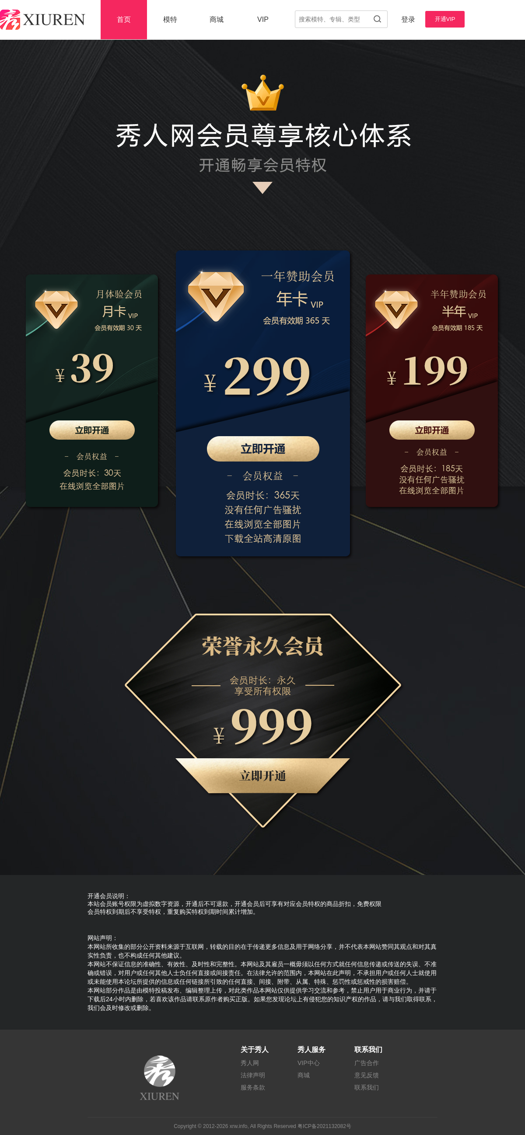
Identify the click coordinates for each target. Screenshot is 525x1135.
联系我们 (366, 1087)
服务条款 (253, 1087)
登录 (408, 19)
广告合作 (366, 1062)
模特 (170, 19)
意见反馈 (366, 1075)
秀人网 (250, 1062)
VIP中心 (309, 1062)
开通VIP (445, 19)
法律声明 (253, 1075)
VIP (263, 19)
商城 (217, 19)
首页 (124, 19)
